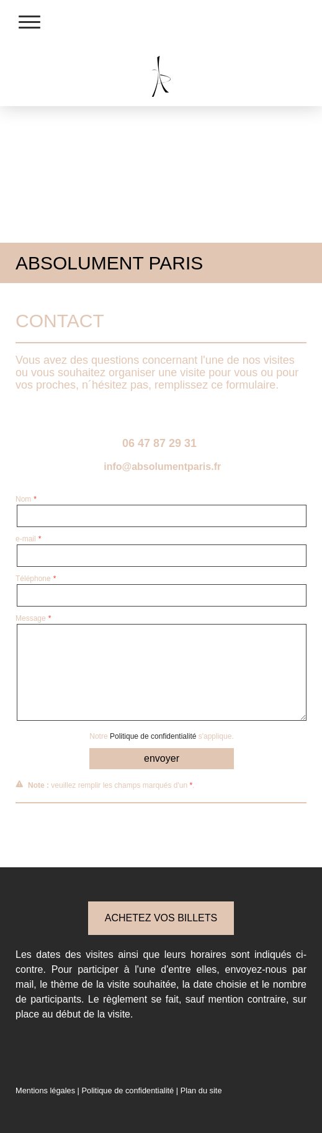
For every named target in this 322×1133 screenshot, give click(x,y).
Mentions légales (45, 1090)
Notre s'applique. (161, 736)
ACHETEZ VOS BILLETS (161, 918)
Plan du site (201, 1090)
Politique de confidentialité (153, 736)
